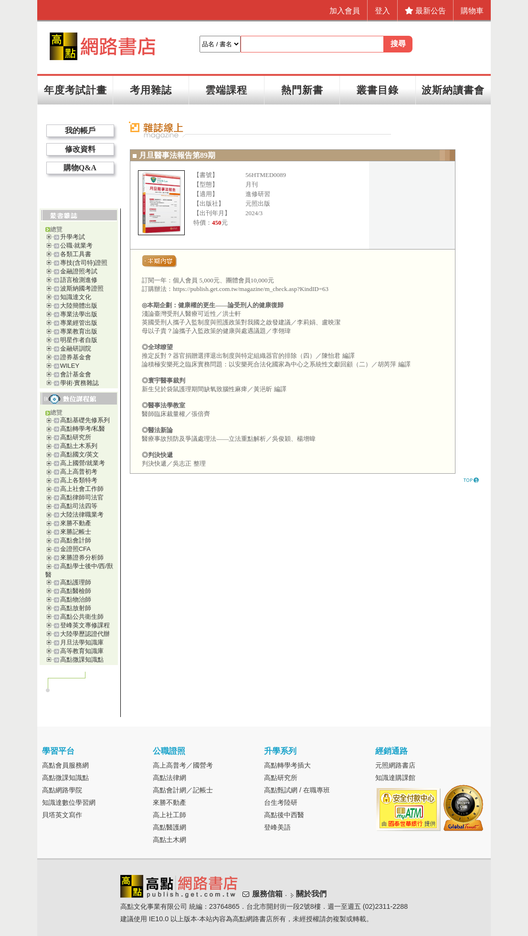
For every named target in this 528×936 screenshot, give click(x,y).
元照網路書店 (395, 765)
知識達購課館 (395, 777)
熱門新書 (302, 89)
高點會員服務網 (65, 765)
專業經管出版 (78, 322)
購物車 (472, 11)
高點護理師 (75, 582)
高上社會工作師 (82, 488)
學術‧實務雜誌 (79, 382)
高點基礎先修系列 (85, 420)
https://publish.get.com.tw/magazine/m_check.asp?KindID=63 (250, 288)
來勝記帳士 (75, 531)
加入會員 (344, 11)
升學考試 (72, 236)
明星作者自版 (78, 339)
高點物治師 (75, 599)
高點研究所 (75, 437)
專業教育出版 (78, 331)
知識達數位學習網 (68, 802)
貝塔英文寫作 (62, 815)
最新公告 (425, 11)
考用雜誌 (151, 89)
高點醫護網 (169, 827)
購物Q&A (79, 168)
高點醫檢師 (75, 590)
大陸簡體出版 (78, 305)
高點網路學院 (62, 790)
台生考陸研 (280, 802)
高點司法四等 (78, 506)
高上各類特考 (78, 480)
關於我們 (311, 894)
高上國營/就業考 (83, 463)
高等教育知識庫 (82, 651)
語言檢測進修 (78, 279)
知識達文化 (75, 297)
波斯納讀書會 (453, 89)
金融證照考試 (78, 271)
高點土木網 (169, 839)
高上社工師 (169, 815)
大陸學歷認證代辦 (85, 633)
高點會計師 (75, 540)
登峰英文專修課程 (85, 625)
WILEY (69, 365)
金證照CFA (75, 548)
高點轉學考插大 (287, 765)
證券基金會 (75, 357)
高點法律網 (169, 777)
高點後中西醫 (284, 815)
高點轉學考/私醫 (83, 428)
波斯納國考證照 (82, 288)
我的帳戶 (80, 130)
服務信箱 (267, 894)
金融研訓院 (75, 348)
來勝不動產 (75, 523)
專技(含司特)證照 (84, 262)
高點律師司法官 (82, 497)
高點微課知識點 (82, 659)
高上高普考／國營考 (183, 765)
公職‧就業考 (76, 245)
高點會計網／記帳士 (183, 790)
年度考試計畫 (75, 89)
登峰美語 (277, 827)
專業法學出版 (78, 314)
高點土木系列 (78, 445)
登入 (382, 11)
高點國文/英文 (79, 454)
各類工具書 (75, 254)
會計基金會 (75, 374)
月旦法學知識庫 (82, 642)
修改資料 (80, 149)
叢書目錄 (378, 89)
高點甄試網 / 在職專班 (297, 790)
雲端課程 (226, 89)
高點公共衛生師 (82, 616)
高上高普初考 (78, 471)
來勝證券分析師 (82, 557)
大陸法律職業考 (82, 514)
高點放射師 (75, 608)
